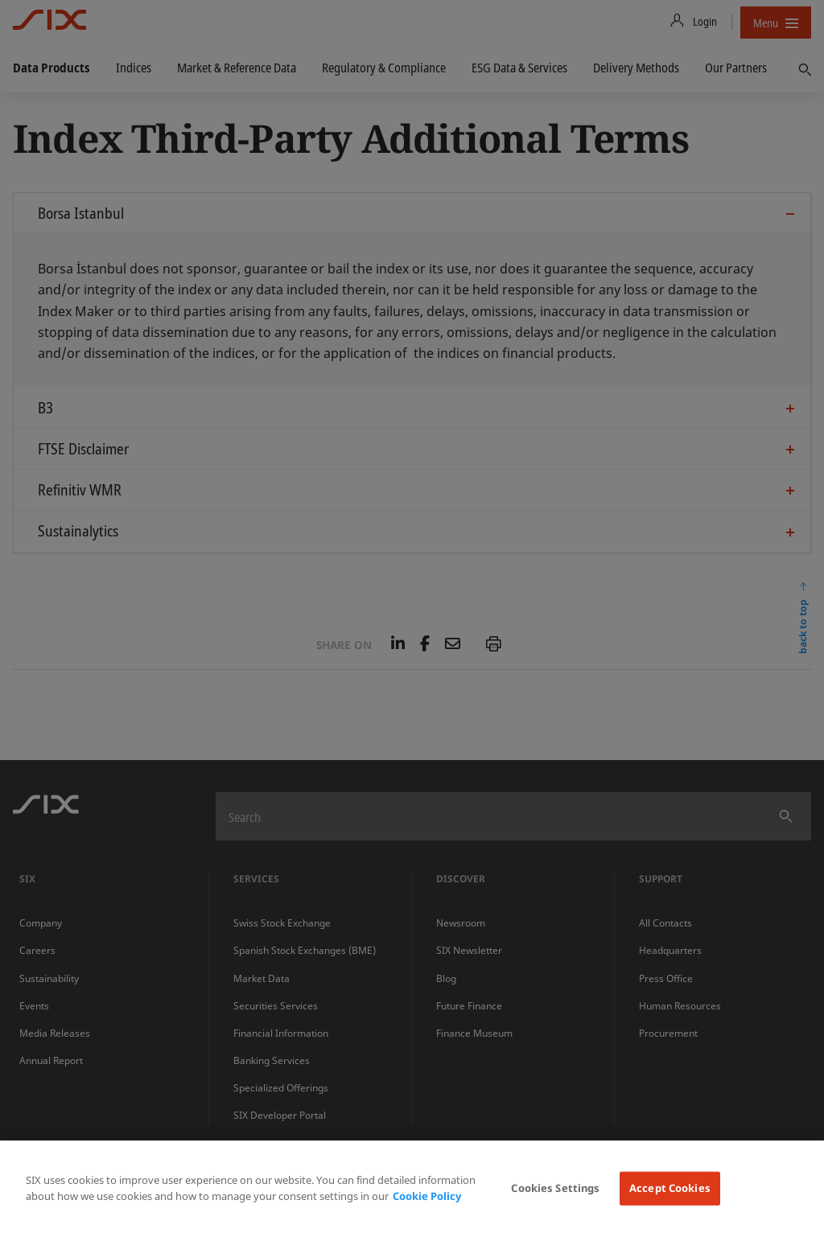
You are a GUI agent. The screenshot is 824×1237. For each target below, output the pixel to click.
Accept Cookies (670, 1188)
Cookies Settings (555, 1188)
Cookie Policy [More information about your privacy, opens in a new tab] (427, 1196)
